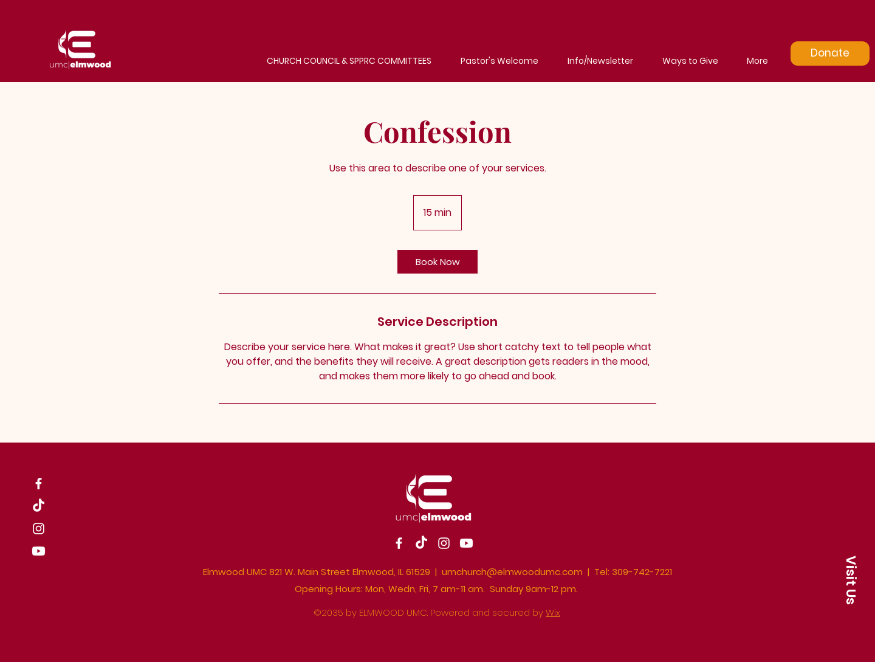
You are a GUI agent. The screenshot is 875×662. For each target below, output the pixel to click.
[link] (437, 262)
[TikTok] (38, 506)
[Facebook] (38, 483)
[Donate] (830, 53)
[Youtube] (38, 551)
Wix (553, 612)
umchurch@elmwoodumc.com (512, 571)
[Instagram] (38, 528)
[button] (850, 580)
